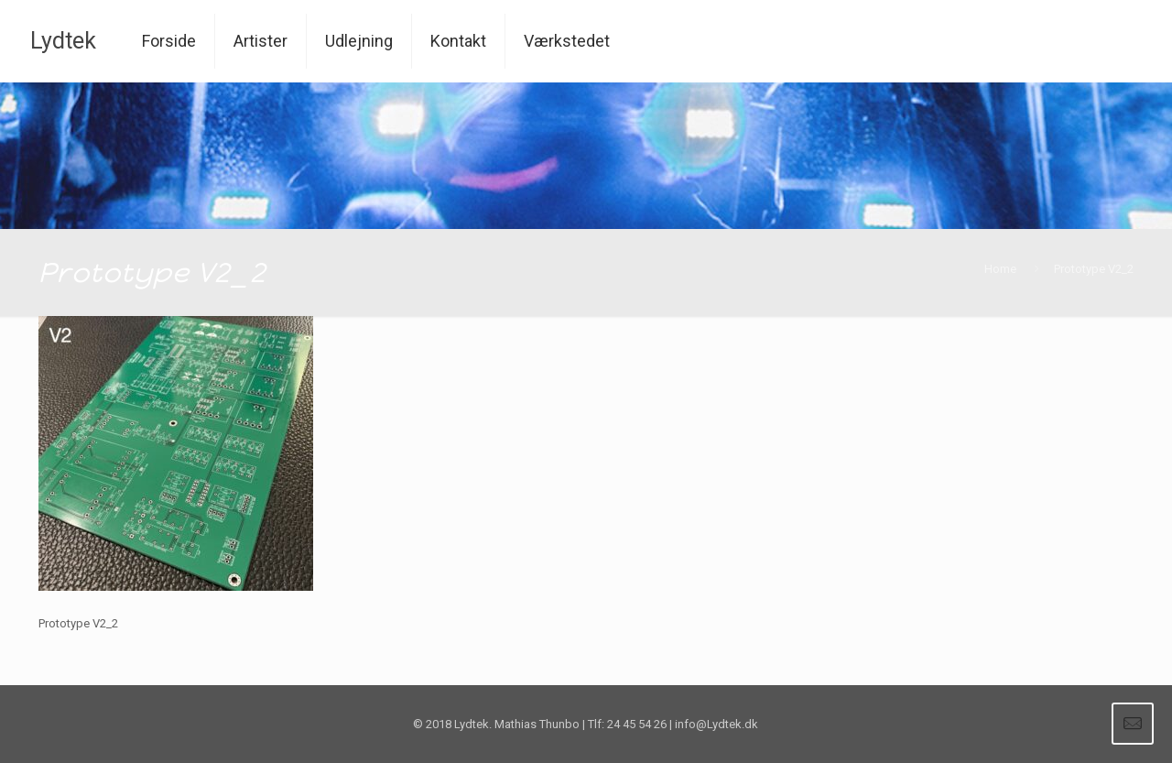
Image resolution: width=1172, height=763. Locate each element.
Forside (169, 40)
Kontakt (458, 40)
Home (1000, 269)
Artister (260, 40)
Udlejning (359, 40)
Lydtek (63, 40)
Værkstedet (567, 40)
